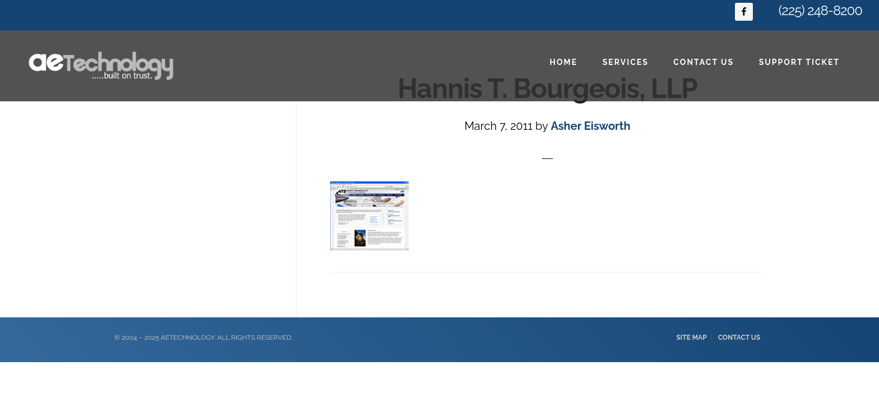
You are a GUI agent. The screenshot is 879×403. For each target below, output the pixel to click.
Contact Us (739, 337)
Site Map (691, 337)
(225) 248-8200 (820, 10)
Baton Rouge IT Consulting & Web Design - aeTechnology (101, 65)
